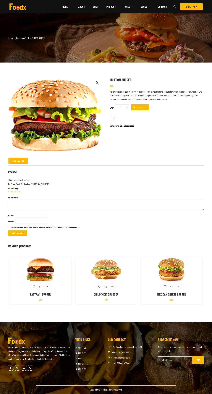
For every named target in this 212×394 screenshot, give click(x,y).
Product (111, 6)
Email (11, 221)
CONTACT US (81, 363)
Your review (13, 197)
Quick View (47, 287)
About (81, 6)
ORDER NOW (191, 6)
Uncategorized (22, 38)
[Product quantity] (122, 107)
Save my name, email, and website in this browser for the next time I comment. (45, 227)
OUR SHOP (80, 353)
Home (65, 6)
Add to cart (140, 107)
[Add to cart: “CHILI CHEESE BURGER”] (106, 287)
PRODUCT (80, 358)
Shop (95, 6)
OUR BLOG (80, 369)
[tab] (18, 161)
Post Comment (18, 233)
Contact (162, 6)
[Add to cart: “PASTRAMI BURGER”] (40, 287)
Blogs (144, 6)
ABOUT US (80, 347)
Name (11, 215)
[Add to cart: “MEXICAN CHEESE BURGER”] (172, 287)
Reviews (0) (18, 160)
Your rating (13, 188)
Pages (127, 6)
